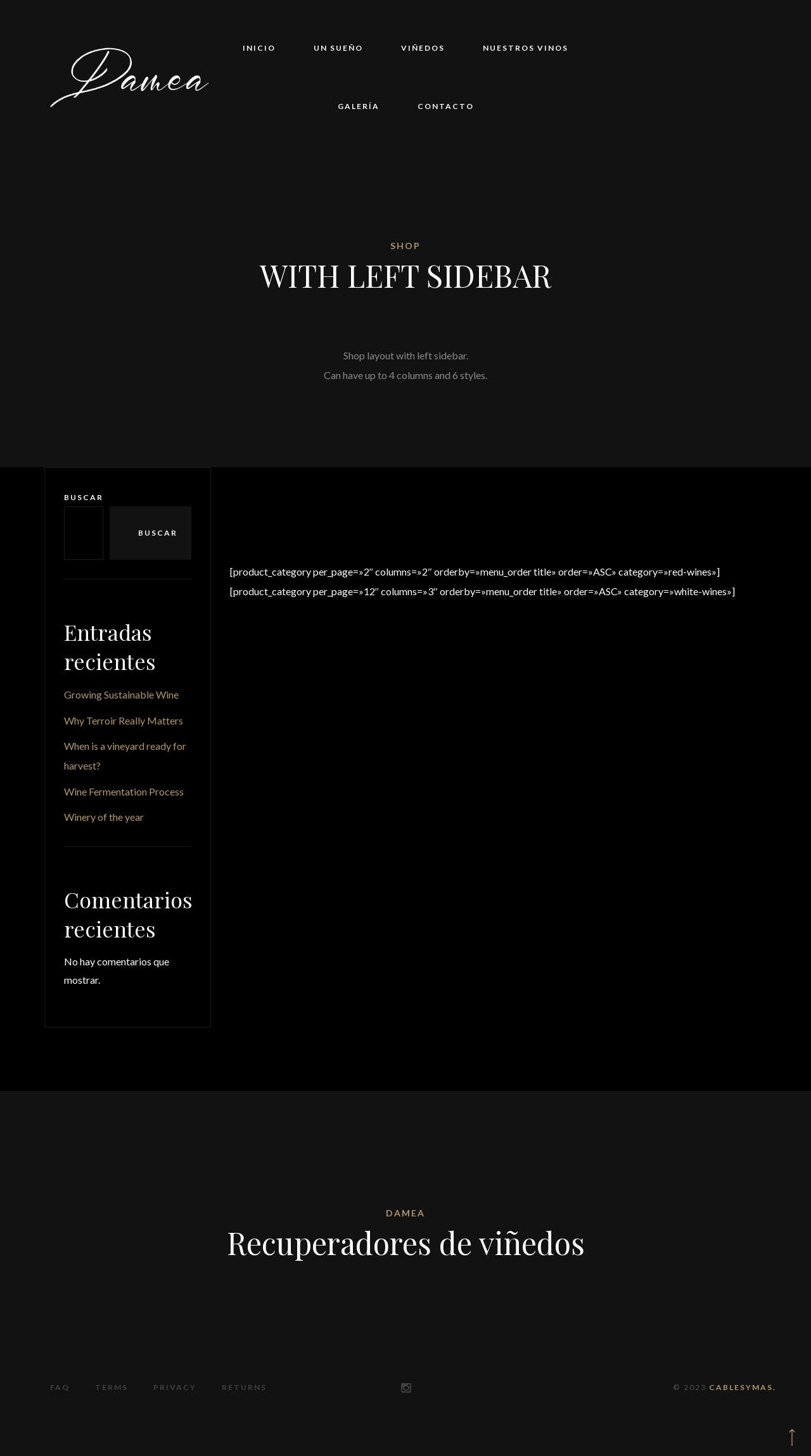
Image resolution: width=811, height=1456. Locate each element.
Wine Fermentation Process (124, 791)
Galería (359, 106)
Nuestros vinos (525, 48)
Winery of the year (104, 817)
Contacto (446, 106)
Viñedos (423, 48)
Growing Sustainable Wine (121, 694)
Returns (244, 1387)
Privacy (174, 1387)
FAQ (60, 1387)
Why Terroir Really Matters (123, 720)
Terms (111, 1387)
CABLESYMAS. (742, 1387)
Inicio (259, 48)
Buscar (83, 497)
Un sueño (338, 48)
